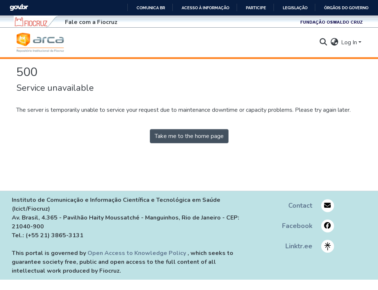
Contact (300, 205)
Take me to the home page (189, 136)
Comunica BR (151, 7)
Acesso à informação (205, 7)
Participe (256, 7)
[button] (40, 42)
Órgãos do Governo (346, 7)
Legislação (295, 7)
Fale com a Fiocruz (91, 22)
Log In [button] (349, 42)
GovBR (19, 7)
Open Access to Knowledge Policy (137, 253)
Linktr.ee (298, 246)
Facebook (297, 225)
